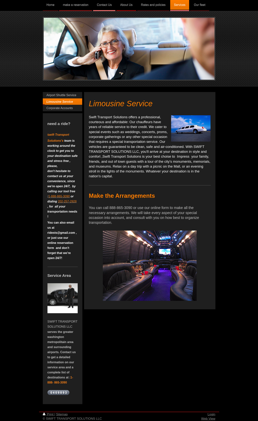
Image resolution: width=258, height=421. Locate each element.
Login (211, 414)
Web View (208, 418)
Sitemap (62, 414)
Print (48, 414)
